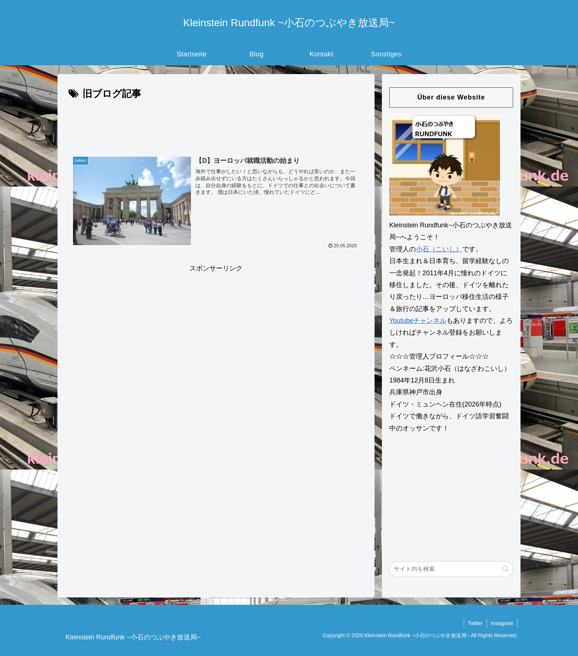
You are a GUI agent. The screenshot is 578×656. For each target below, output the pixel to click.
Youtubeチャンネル (417, 320)
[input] (451, 569)
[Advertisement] (216, 122)
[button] (505, 569)
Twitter (475, 623)
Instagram (502, 623)
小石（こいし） (439, 249)
